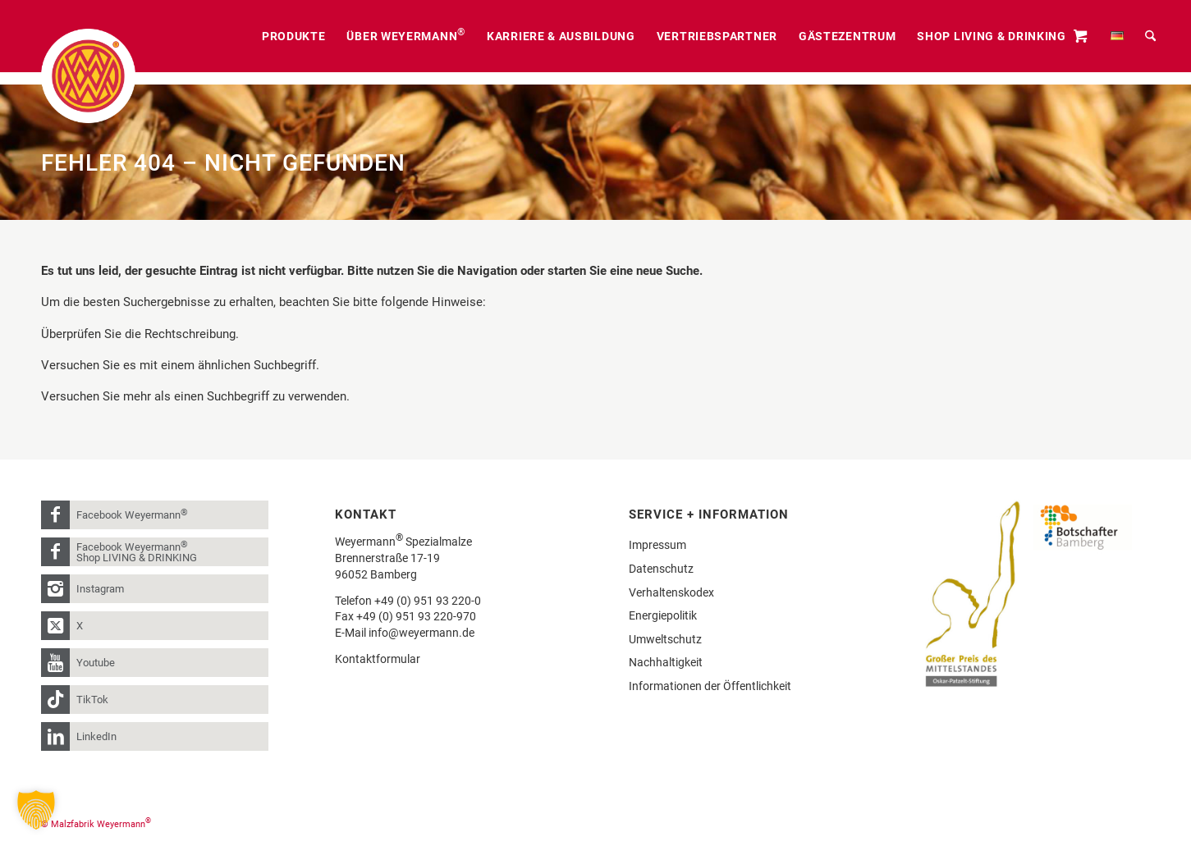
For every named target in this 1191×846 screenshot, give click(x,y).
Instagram (100, 589)
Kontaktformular (377, 658)
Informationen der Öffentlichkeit (710, 686)
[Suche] (1150, 36)
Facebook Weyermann (132, 514)
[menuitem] (294, 36)
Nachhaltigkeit (666, 662)
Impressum (657, 544)
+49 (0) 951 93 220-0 (427, 600)
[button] (36, 810)
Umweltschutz (665, 639)
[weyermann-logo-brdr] (88, 76)
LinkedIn (96, 736)
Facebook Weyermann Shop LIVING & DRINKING (136, 551)
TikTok (92, 699)
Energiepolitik (663, 615)
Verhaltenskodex (671, 592)
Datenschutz (661, 568)
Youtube (95, 662)
